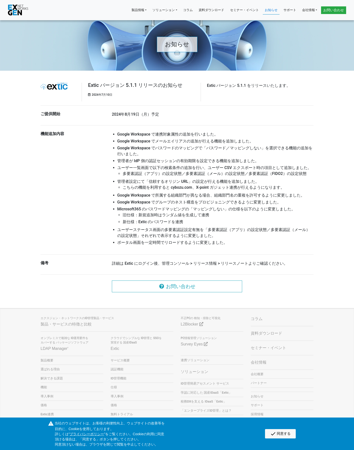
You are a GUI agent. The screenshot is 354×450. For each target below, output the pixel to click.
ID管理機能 (118, 378)
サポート (289, 10)
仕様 (114, 387)
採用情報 (257, 414)
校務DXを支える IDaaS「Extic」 (203, 401)
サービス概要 (120, 360)
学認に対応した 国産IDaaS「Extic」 (206, 392)
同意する (280, 434)
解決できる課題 (52, 378)
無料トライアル (122, 414)
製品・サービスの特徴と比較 (66, 324)
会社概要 (257, 374)
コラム (188, 10)
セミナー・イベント (244, 10)
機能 (44, 387)
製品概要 (47, 360)
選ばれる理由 (50, 369)
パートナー (259, 383)
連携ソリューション (195, 360)
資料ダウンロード (211, 10)
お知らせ (271, 10)
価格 (44, 405)
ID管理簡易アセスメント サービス (205, 383)
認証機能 (117, 369)
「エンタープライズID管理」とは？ (206, 410)
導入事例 (47, 396)
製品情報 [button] (138, 10)
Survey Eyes (194, 344)
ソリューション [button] (163, 10)
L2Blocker (192, 324)
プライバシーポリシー (87, 434)
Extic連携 (47, 414)
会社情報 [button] (308, 10)
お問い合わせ (333, 10)
